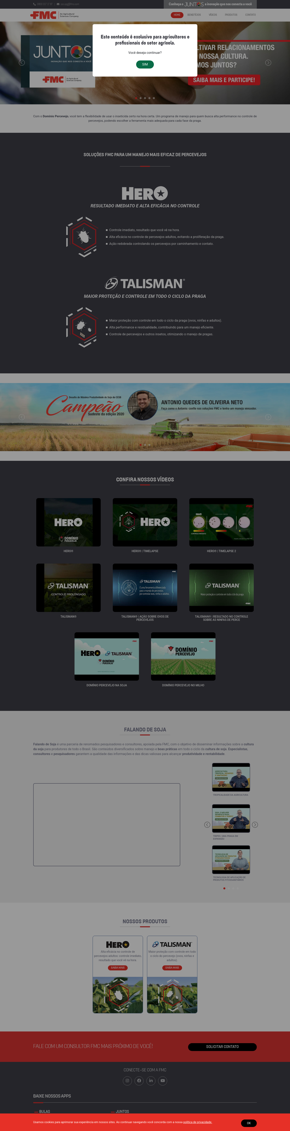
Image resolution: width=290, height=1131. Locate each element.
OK (249, 1123)
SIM (145, 64)
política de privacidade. (197, 1122)
